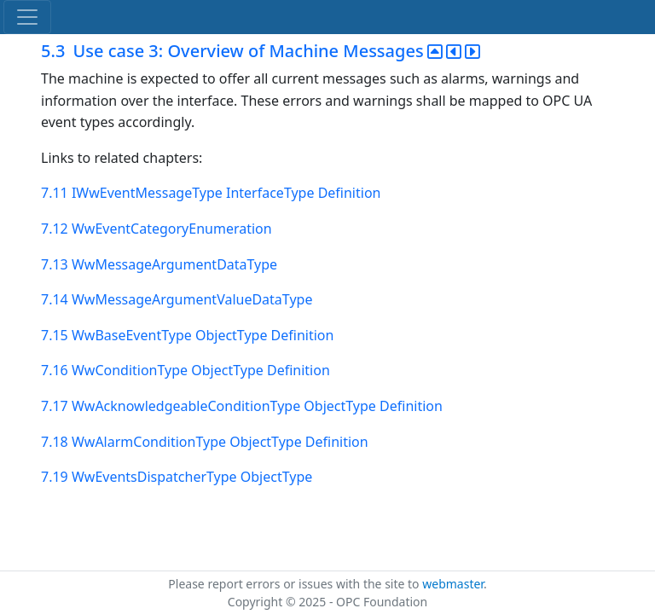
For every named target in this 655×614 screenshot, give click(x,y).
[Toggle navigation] (27, 17)
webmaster (453, 584)
